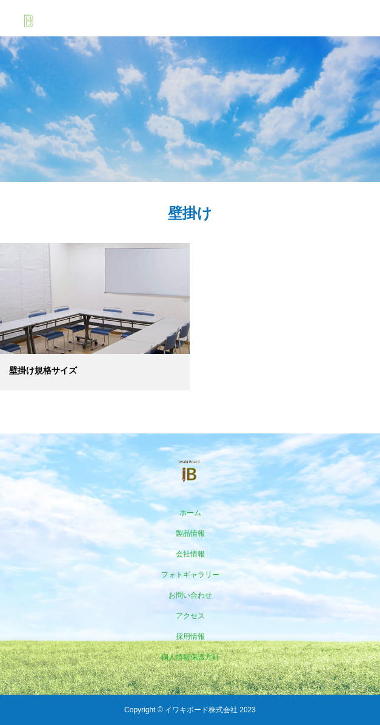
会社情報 (190, 554)
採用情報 (190, 636)
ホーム (190, 513)
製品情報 (190, 533)
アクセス (190, 616)
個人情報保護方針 (190, 657)
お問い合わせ (190, 595)
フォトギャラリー (190, 574)
